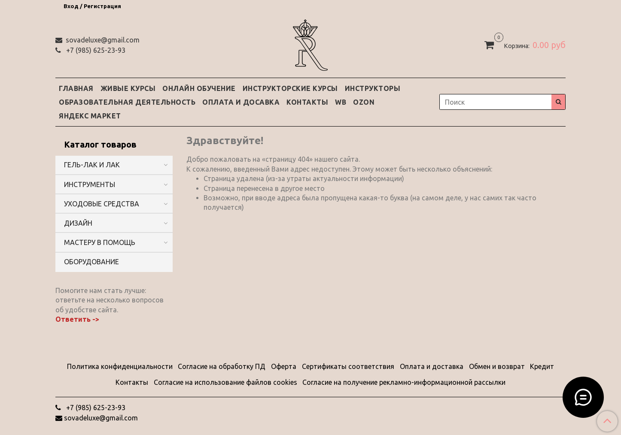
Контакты (132, 382)
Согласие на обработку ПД (221, 366)
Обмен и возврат (497, 366)
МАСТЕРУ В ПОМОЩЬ (99, 242)
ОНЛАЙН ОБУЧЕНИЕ (199, 88)
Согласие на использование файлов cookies (225, 382)
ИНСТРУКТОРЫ (373, 88)
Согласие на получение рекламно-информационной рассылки (403, 382)
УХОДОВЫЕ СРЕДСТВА (101, 204)
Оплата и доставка (431, 366)
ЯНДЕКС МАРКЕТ (90, 116)
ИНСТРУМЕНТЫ (89, 184)
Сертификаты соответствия (348, 366)
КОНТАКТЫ (307, 102)
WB (340, 102)
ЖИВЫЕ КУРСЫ (128, 88)
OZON (363, 102)
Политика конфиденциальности (120, 366)
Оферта (283, 366)
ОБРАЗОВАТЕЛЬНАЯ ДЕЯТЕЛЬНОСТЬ (127, 102)
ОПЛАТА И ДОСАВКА (241, 102)
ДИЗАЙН (78, 223)
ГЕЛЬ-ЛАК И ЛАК (92, 165)
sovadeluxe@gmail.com (102, 40)
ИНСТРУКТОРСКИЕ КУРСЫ (290, 88)
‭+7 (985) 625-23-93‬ (94, 50)
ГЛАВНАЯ (76, 88)
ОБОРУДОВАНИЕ (91, 262)
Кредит (542, 366)
